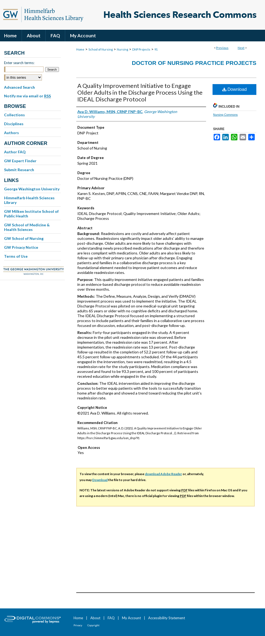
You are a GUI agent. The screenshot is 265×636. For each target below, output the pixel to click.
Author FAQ (15, 152)
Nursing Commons (225, 114)
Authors (11, 132)
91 (156, 49)
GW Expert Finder (20, 160)
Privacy (78, 625)
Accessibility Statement (166, 618)
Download (234, 89)
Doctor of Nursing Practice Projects (194, 63)
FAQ (111, 618)
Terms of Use (16, 256)
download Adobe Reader (163, 474)
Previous (222, 47)
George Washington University (31, 189)
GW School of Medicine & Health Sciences (27, 227)
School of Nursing (100, 49)
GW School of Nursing (24, 238)
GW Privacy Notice (21, 247)
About (95, 618)
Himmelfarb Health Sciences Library (29, 200)
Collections (14, 114)
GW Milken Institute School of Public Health (31, 213)
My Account (131, 618)
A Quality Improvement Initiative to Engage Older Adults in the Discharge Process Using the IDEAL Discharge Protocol (140, 92)
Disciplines (14, 123)
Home (80, 49)
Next (241, 47)
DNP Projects (141, 49)
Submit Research (19, 169)
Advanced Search (19, 87)
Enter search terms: (19, 63)
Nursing (122, 49)
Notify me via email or (27, 96)
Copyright (93, 625)
